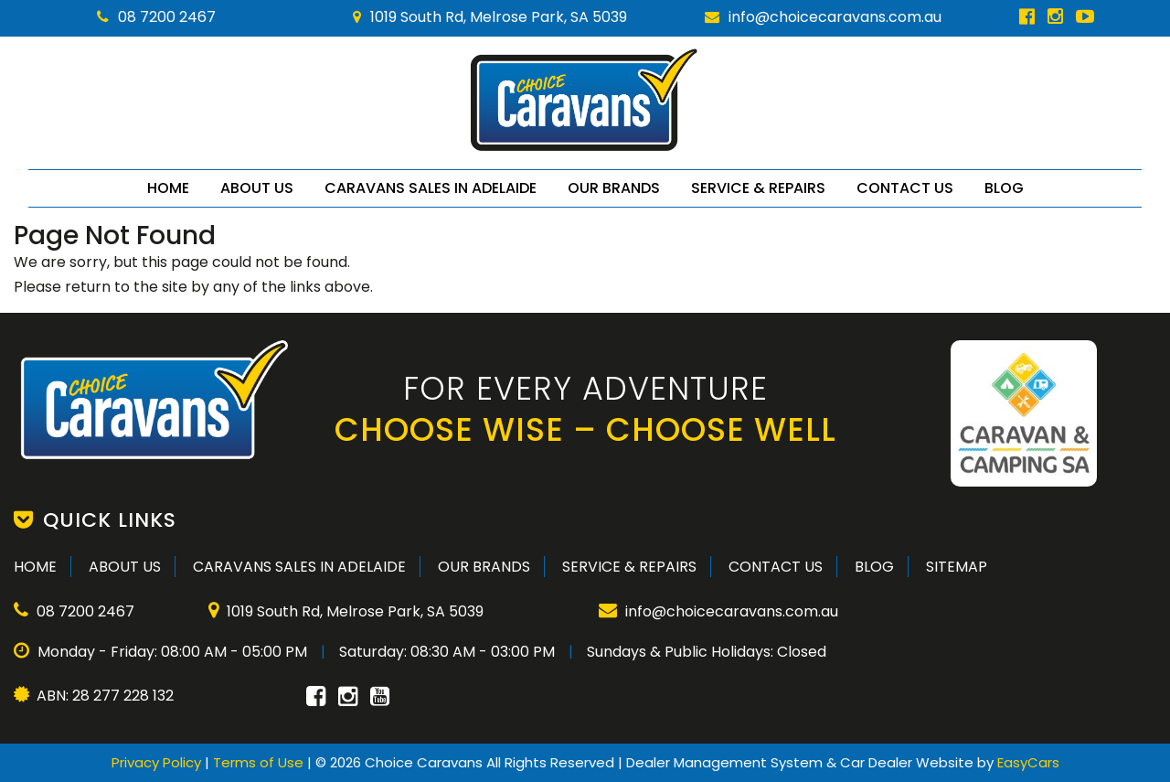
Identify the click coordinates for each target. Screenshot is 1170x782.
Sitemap (956, 566)
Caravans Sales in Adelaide (430, 187)
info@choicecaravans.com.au (823, 16)
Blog (1004, 187)
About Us (256, 187)
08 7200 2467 (156, 16)
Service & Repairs (758, 187)
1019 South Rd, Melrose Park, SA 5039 (490, 16)
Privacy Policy (158, 762)
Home (168, 187)
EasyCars (1028, 762)
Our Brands (614, 187)
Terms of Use (260, 762)
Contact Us (904, 187)
